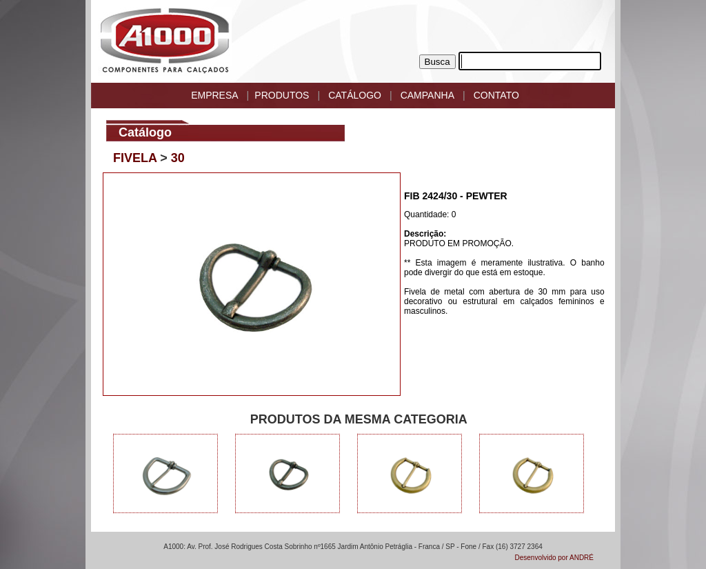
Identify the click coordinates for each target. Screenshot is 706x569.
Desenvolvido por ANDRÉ (554, 557)
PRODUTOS (281, 95)
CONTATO (496, 95)
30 (178, 158)
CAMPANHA (427, 95)
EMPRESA (214, 95)
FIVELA (135, 158)
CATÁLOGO (354, 95)
